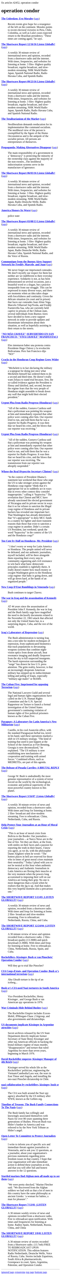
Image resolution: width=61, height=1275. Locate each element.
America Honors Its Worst (16, 210)
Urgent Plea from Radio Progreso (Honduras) (26, 402)
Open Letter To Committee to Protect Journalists (28, 1136)
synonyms (20, 1272)
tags (37, 18)
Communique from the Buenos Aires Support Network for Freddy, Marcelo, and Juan (26, 263)
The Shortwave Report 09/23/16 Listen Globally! (28, 81)
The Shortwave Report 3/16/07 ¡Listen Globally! (28, 796)
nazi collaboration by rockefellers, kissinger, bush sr (30, 1084)
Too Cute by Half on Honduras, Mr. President (26, 541)
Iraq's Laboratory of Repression (19, 632)
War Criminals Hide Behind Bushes (21, 1007)
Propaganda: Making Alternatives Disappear (26, 147)
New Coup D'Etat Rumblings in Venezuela (24, 587)
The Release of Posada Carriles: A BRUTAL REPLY (30, 767)
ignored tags (7, 1272)
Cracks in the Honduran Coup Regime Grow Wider (30, 359)
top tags (30, 1272)
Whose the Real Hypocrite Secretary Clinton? (26, 471)
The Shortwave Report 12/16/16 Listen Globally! (28, 44)
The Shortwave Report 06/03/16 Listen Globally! (28, 173)
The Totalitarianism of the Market (20, 118)
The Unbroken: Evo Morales (17, 18)
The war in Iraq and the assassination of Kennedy (28, 598)
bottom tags (41, 1272)
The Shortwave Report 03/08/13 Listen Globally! (28, 221)
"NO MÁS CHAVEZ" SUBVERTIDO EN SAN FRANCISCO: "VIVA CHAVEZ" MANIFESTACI (29, 335)
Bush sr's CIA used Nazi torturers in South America (30, 988)
